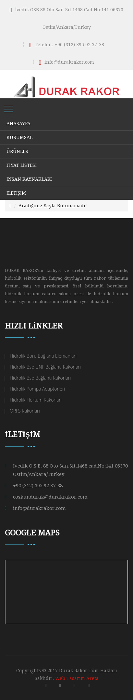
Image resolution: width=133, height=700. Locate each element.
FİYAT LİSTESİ (21, 165)
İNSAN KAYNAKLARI (29, 179)
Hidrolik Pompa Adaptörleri (37, 389)
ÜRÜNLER (17, 151)
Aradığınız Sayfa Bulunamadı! (52, 205)
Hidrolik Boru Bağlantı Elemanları (43, 356)
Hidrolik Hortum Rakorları (36, 400)
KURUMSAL (19, 137)
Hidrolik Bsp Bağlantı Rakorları (40, 378)
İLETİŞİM (16, 193)
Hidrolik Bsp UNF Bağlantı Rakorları (45, 367)
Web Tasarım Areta (77, 678)
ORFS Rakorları (25, 411)
